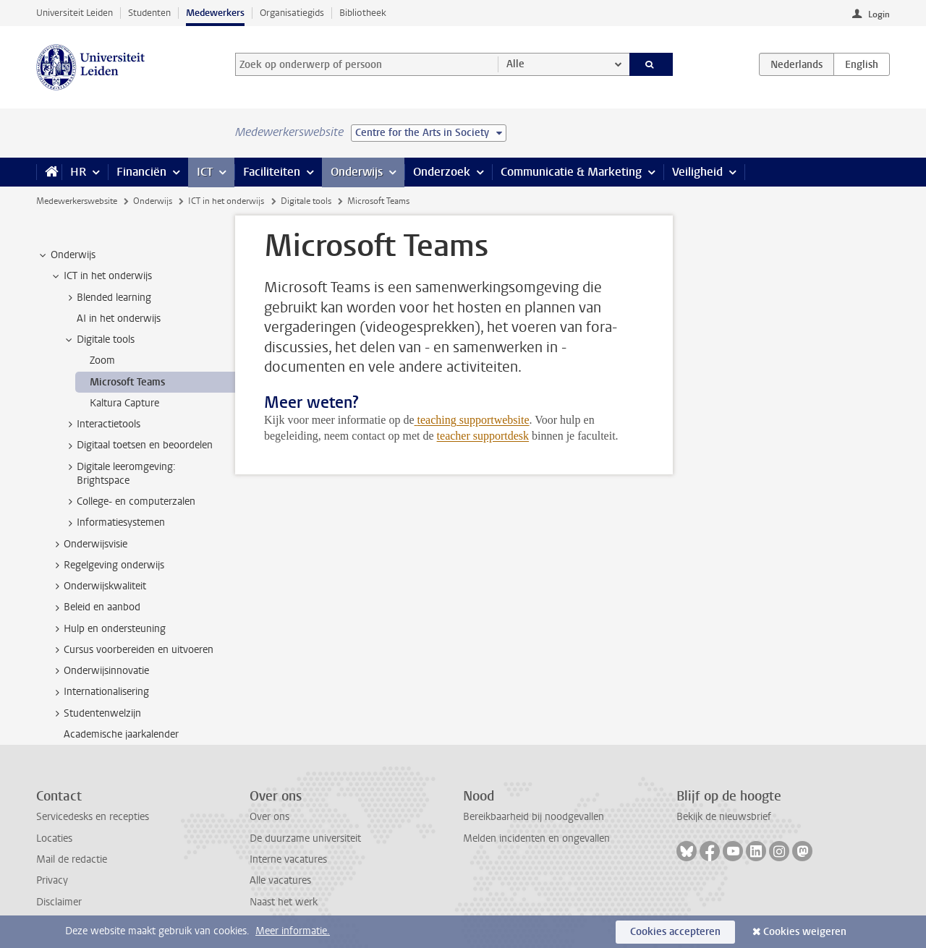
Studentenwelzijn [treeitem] (95, 713)
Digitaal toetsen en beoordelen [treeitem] (138, 445)
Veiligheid (697, 171)
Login (879, 14)
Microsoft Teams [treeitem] (127, 382)
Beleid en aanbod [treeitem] (95, 607)
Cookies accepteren (675, 932)
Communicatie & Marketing (571, 171)
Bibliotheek (362, 13)
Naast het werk (284, 902)
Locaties (54, 838)
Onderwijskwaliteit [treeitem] (98, 586)
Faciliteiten (271, 171)
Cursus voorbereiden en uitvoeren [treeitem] (131, 650)
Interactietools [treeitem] (101, 424)
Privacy (52, 880)
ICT (205, 171)
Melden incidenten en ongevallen (536, 838)
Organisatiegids (292, 13)
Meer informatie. (292, 931)
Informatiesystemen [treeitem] (114, 523)
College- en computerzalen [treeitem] (129, 502)
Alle (515, 64)
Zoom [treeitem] (102, 360)
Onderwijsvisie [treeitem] (88, 544)
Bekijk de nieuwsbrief (723, 817)
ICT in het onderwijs (226, 201)
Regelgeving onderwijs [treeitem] (107, 565)
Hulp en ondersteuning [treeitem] (108, 629)
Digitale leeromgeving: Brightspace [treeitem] (119, 473)
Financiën (141, 171)
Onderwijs (357, 171)
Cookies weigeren (804, 932)
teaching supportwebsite (473, 420)
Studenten (149, 13)
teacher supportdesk (483, 436)
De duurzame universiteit (305, 838)
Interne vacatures (288, 859)
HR (78, 171)
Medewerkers (215, 13)
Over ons (269, 817)
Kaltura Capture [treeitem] (124, 403)
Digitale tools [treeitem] (99, 340)
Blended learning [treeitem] (107, 298)
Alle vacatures (280, 880)
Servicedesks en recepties (92, 817)
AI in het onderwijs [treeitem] (119, 318)
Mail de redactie (71, 859)
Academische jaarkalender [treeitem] (121, 734)
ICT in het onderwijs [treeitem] (101, 276)
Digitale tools (306, 201)
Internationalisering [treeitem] (99, 692)
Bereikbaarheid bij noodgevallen (533, 817)
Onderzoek (441, 171)
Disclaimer (59, 902)
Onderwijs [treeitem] (66, 255)
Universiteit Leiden (74, 13)
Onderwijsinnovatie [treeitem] (99, 671)
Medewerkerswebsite (76, 201)
